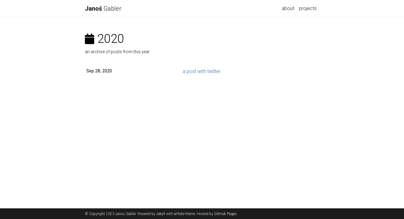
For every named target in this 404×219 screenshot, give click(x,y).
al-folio (179, 214)
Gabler (103, 8)
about (288, 8)
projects (308, 8)
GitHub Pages (225, 214)
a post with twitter (202, 71)
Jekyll (160, 214)
